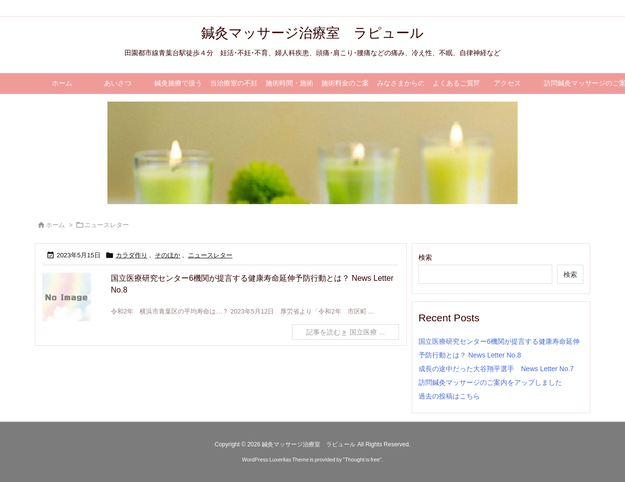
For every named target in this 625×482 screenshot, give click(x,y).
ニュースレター (210, 255)
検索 (425, 257)
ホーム (55, 225)
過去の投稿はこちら (449, 396)
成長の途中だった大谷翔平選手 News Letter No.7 (496, 369)
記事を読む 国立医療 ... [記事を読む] (345, 332)
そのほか (167, 255)
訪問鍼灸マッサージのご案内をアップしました (490, 382)
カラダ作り (131, 255)
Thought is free (362, 459)
